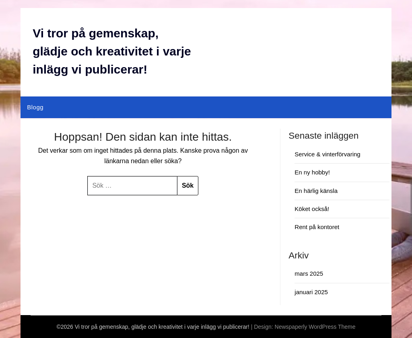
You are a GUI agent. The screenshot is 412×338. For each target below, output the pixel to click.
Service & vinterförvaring (327, 154)
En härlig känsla (316, 190)
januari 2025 (311, 292)
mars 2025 (309, 273)
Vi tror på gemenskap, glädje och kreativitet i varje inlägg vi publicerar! (112, 51)
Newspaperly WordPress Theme (315, 327)
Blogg (35, 107)
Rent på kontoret (317, 226)
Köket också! (312, 208)
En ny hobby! (312, 172)
